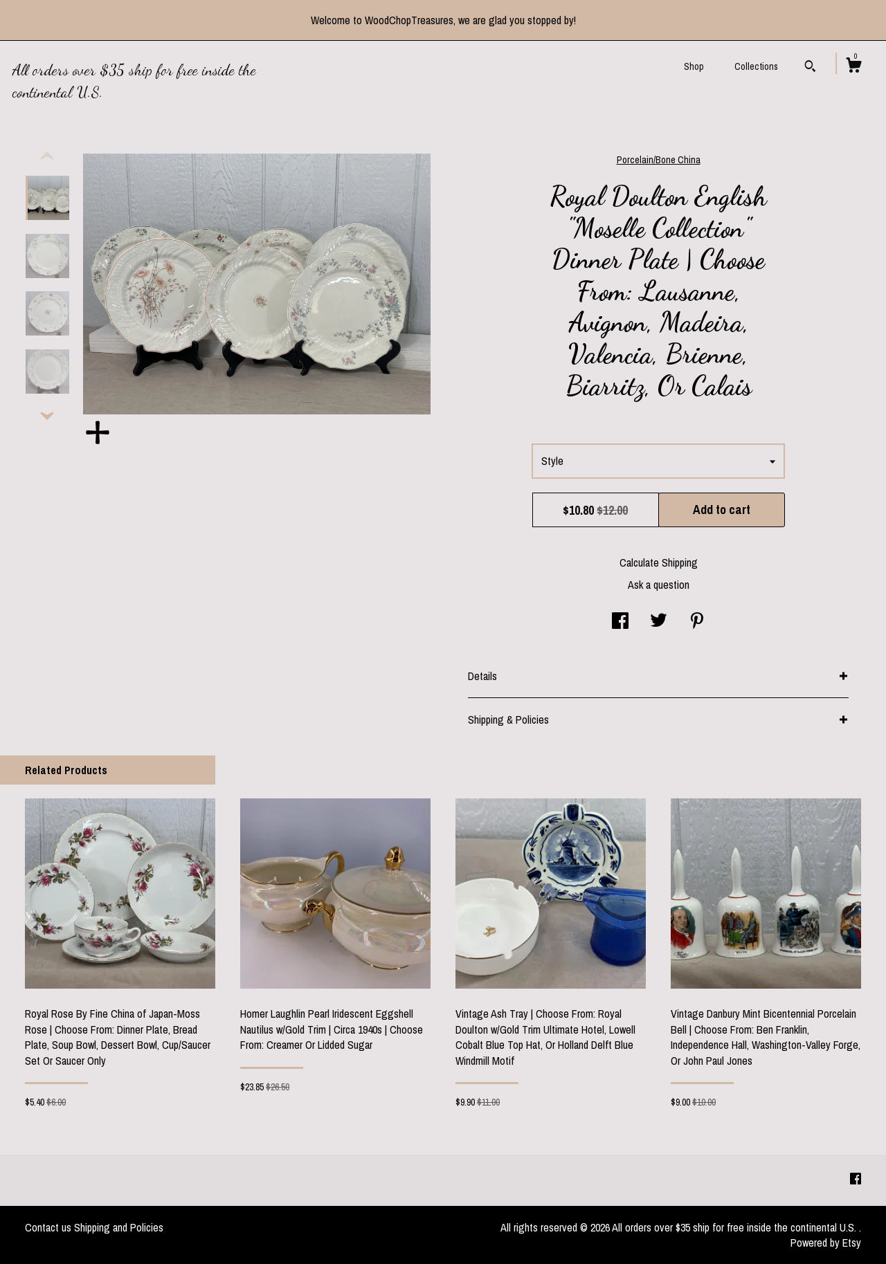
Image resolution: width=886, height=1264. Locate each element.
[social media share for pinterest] (697, 622)
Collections (756, 66)
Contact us (48, 1227)
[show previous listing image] (47, 156)
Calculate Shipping (659, 562)
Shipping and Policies (118, 1227)
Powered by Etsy (825, 1242)
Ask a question (658, 584)
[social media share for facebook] (620, 622)
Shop (694, 66)
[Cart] (853, 67)
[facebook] (855, 1179)
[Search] (810, 67)
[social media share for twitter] (659, 622)
